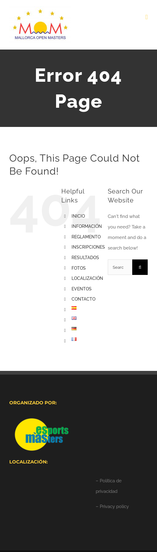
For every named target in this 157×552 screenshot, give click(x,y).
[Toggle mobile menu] (146, 17)
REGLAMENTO (86, 236)
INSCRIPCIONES (88, 247)
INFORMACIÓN (87, 226)
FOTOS (79, 268)
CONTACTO (83, 299)
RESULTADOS (85, 257)
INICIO (78, 216)
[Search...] (120, 267)
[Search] (140, 267)
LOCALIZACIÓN (87, 278)
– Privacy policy (112, 506)
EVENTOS (82, 288)
